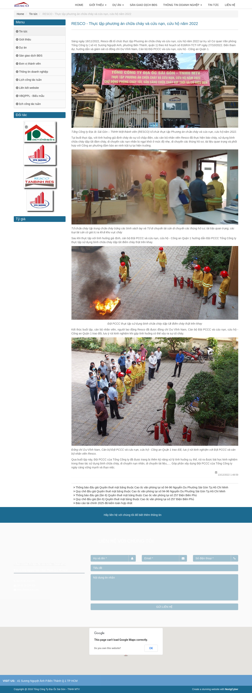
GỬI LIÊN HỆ (164, 606)
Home (20, 14)
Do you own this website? (107, 648)
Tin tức (33, 14)
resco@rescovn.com (27, 589)
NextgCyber (231, 689)
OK (151, 648)
